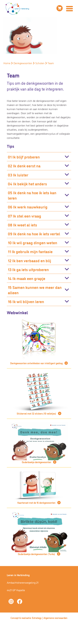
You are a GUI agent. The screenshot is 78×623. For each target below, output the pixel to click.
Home (6, 63)
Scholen (40, 63)
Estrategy (37, 617)
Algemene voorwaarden (55, 617)
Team (50, 63)
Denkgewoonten (22, 63)
